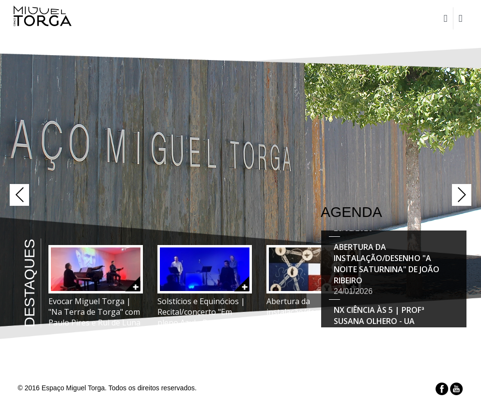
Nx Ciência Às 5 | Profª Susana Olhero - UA (379, 316)
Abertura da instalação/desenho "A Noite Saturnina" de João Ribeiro (386, 265)
